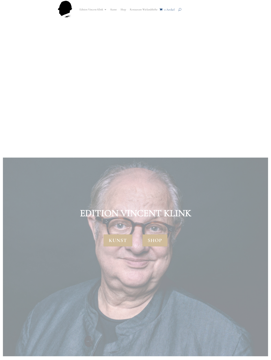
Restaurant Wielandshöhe (144, 9)
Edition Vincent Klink (91, 9)
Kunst (113, 9)
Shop (123, 9)
